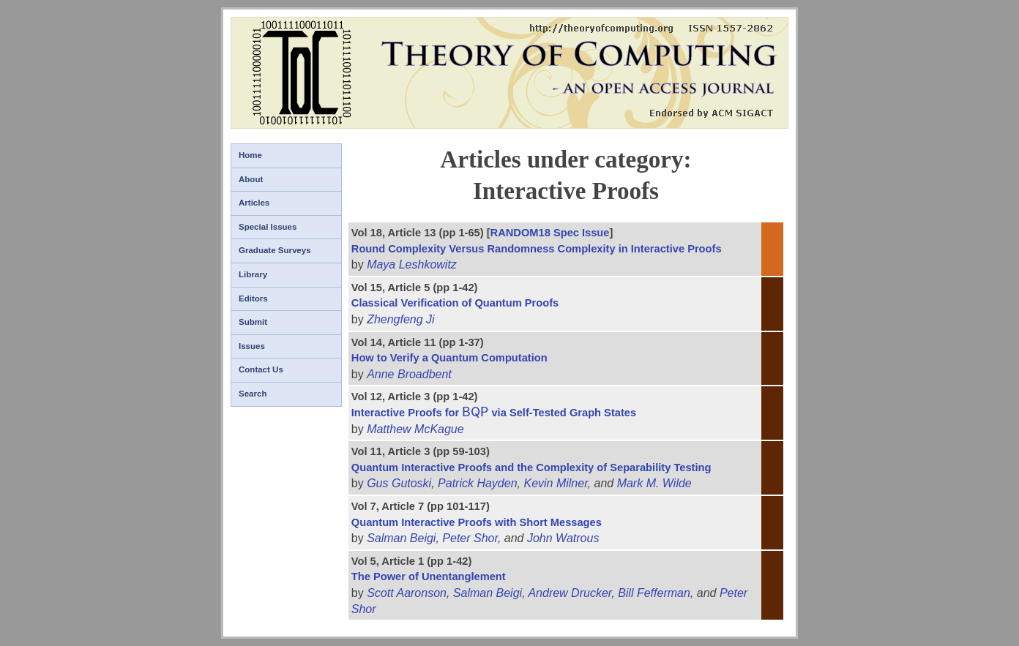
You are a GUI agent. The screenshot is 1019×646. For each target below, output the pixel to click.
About (251, 179)
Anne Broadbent (409, 374)
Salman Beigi (401, 538)
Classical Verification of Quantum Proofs (455, 303)
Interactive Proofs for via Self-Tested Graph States (493, 412)
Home (250, 155)
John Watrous (563, 538)
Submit (253, 322)
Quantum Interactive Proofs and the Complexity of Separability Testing (531, 467)
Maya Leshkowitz (412, 264)
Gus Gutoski (399, 483)
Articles (254, 202)
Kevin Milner (555, 483)
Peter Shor (470, 538)
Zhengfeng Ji (401, 319)
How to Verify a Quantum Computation (449, 358)
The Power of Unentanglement (428, 576)
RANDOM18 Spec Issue (550, 233)
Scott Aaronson (407, 593)
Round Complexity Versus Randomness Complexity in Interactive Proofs (536, 249)
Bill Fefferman (654, 593)
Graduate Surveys (275, 250)
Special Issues (267, 226)
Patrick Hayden (478, 483)
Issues (252, 346)
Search (252, 393)
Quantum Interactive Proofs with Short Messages (476, 522)
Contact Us (261, 369)
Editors (253, 298)
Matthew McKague (415, 429)
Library (253, 274)
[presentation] (475, 412)
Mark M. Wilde (654, 483)
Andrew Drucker (569, 593)
